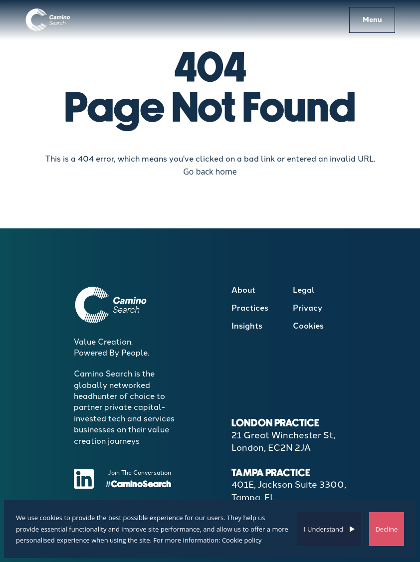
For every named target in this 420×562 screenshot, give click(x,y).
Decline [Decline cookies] (386, 529)
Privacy (307, 308)
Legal (304, 290)
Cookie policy (242, 540)
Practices (249, 308)
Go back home (210, 171)
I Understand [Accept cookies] (323, 529)
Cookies (308, 326)
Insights (246, 326)
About (243, 290)
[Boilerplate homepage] (48, 19)
